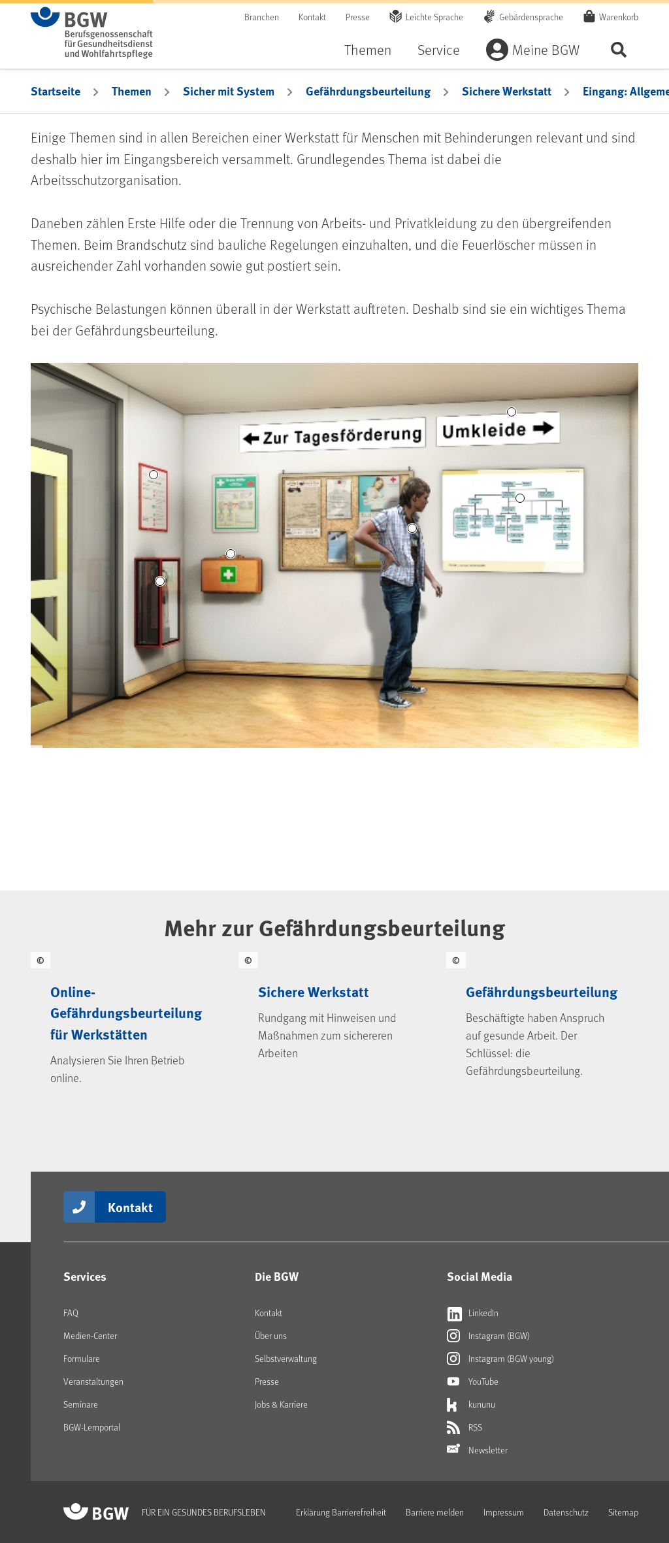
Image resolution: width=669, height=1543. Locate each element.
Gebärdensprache (531, 16)
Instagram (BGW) (488, 1335)
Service (438, 49)
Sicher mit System (228, 90)
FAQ (70, 1312)
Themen (367, 49)
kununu (471, 1404)
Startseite (55, 90)
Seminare (80, 1404)
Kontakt (312, 16)
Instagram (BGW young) (500, 1358)
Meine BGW (545, 49)
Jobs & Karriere (281, 1404)
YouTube (472, 1381)
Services (84, 1276)
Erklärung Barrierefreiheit (341, 1512)
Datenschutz (566, 1512)
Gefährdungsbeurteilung (368, 90)
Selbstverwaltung (286, 1358)
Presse (358, 16)
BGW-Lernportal (91, 1427)
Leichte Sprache (434, 16)
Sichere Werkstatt (506, 90)
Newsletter (477, 1450)
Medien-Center (90, 1335)
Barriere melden (435, 1512)
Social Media (479, 1276)
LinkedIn (472, 1312)
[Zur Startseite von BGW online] (92, 33)
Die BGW (277, 1276)
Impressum (503, 1512)
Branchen (261, 16)
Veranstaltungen (93, 1381)
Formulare (81, 1358)
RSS (464, 1427)
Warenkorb (618, 16)
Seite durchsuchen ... (618, 49)
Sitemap (623, 1512)
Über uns (271, 1335)
